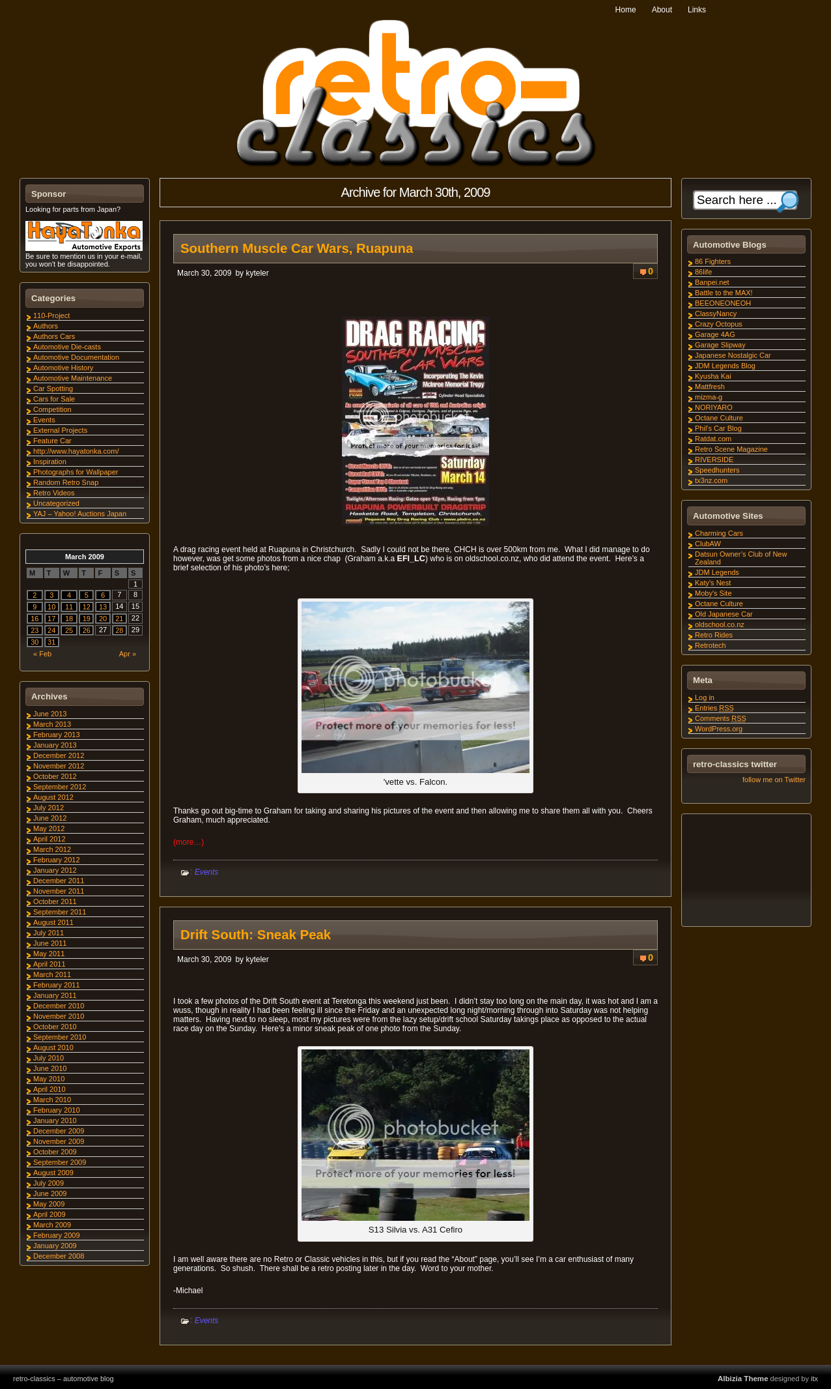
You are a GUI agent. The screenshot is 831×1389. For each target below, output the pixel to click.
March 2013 (52, 724)
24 (51, 630)
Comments (720, 718)
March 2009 (52, 1225)
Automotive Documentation (76, 357)
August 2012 (53, 797)
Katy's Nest (713, 583)
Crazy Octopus (718, 324)
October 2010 (55, 1027)
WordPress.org (718, 729)
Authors (45, 326)
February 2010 (56, 1110)
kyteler (257, 273)
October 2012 (55, 776)
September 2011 (59, 912)
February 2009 (56, 1235)
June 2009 (49, 1193)
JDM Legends (717, 572)
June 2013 (49, 714)
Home (625, 9)
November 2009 (58, 1141)
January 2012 (55, 870)
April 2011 (49, 964)
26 (87, 630)
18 (69, 618)
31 (51, 642)
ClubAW (708, 544)
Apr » (127, 654)
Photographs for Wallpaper (75, 472)
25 (69, 630)
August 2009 (53, 1173)
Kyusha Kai (713, 376)
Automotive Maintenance (72, 378)
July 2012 (48, 807)
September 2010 (59, 1037)
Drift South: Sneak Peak (255, 935)
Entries (714, 708)
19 (87, 618)
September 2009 (59, 1162)
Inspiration (49, 461)
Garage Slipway (720, 345)
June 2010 (49, 1068)
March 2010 (52, 1100)
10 (51, 607)
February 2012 (56, 860)
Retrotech (710, 645)
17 (51, 618)
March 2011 (52, 974)
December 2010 (58, 1006)
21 (119, 618)
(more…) (188, 842)
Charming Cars (719, 533)
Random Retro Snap (65, 482)
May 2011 (48, 954)
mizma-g (708, 397)
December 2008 (58, 1256)
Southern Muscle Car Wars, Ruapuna (296, 248)
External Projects (60, 430)
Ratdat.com (713, 439)
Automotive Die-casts (67, 347)
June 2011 (49, 943)
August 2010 (53, 1047)
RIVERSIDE (714, 459)
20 (103, 618)
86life (703, 272)
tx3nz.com (711, 480)
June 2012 (49, 818)
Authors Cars (54, 336)
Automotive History (63, 368)
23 (34, 630)
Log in (704, 697)
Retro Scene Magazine (731, 449)
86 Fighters (713, 261)
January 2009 (55, 1246)
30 (34, 642)
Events (207, 872)
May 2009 (48, 1204)
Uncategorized (56, 503)
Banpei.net (712, 282)
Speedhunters (717, 470)
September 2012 (59, 787)
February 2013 (56, 734)
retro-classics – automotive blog (63, 1378)
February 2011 (56, 985)
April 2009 (49, 1214)
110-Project (51, 315)
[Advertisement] (745, 872)
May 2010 (48, 1079)
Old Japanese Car (724, 614)
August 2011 (53, 922)
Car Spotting (53, 388)
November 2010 (58, 1016)
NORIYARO (714, 407)
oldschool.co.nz (719, 624)
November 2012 (58, 766)
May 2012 (48, 828)
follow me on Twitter (774, 779)
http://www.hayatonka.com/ (76, 451)
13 (103, 607)
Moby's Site (713, 593)
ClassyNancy (716, 313)
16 (34, 618)
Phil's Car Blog (718, 428)
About (662, 9)
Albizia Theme (743, 1378)
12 (87, 607)
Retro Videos (53, 493)
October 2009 (55, 1152)
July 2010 (48, 1058)
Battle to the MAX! (724, 293)
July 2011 (48, 933)
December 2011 (58, 881)
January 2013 (55, 745)
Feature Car (52, 441)
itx (814, 1378)
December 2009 (58, 1131)
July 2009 (48, 1183)
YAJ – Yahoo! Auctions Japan (79, 514)
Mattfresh (710, 386)
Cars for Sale (54, 399)
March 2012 (52, 849)
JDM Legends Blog (725, 366)
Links (697, 9)
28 (119, 630)
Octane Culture (719, 418)
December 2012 (58, 755)
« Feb (42, 654)
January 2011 (55, 995)
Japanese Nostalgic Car (733, 355)
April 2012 (49, 839)
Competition (52, 409)
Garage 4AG (715, 334)
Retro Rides (714, 635)
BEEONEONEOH (723, 303)
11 (69, 607)
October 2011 (55, 901)
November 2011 (58, 891)
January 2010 (55, 1120)
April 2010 (49, 1089)
